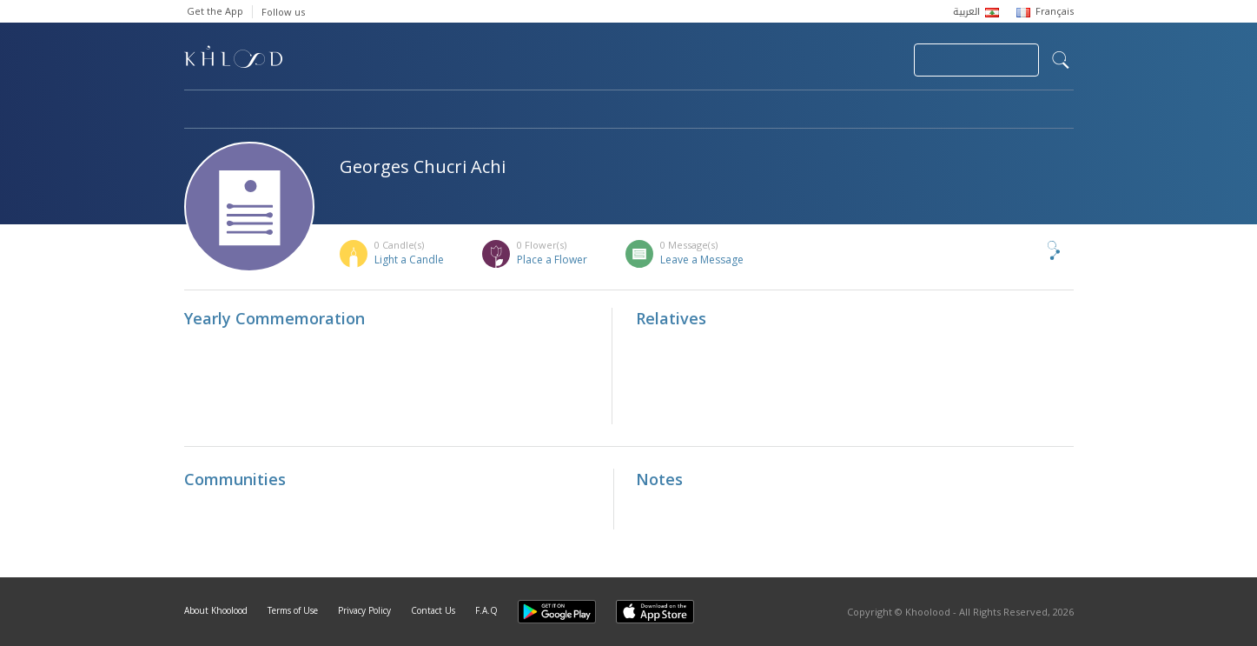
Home (199, 110)
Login (870, 60)
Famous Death (790, 110)
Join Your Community (976, 60)
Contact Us (433, 610)
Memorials (662, 110)
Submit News (784, 60)
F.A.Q (486, 610)
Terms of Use (293, 610)
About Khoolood (216, 610)
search (1060, 60)
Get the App (215, 10)
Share (1025, 250)
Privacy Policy (364, 610)
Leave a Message (702, 259)
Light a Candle (409, 259)
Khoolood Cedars (1022, 110)
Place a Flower (552, 259)
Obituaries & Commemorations (359, 110)
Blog (902, 110)
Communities (537, 110)
